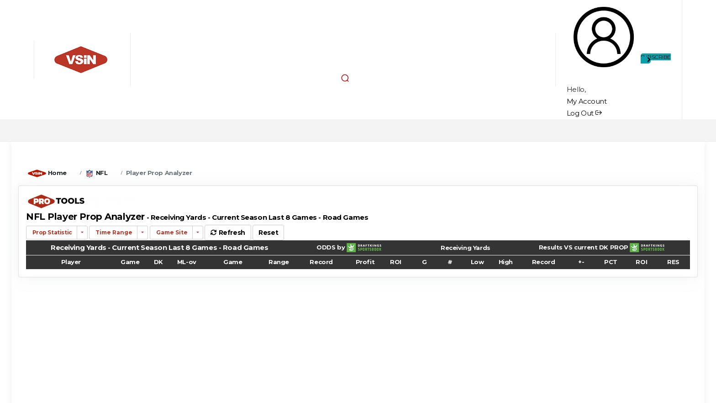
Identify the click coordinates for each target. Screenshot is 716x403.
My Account (587, 101)
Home (57, 172)
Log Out (584, 113)
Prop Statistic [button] (51, 232)
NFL (102, 172)
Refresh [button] (228, 232)
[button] (345, 77)
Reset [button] (268, 232)
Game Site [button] (171, 232)
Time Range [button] (113, 232)
